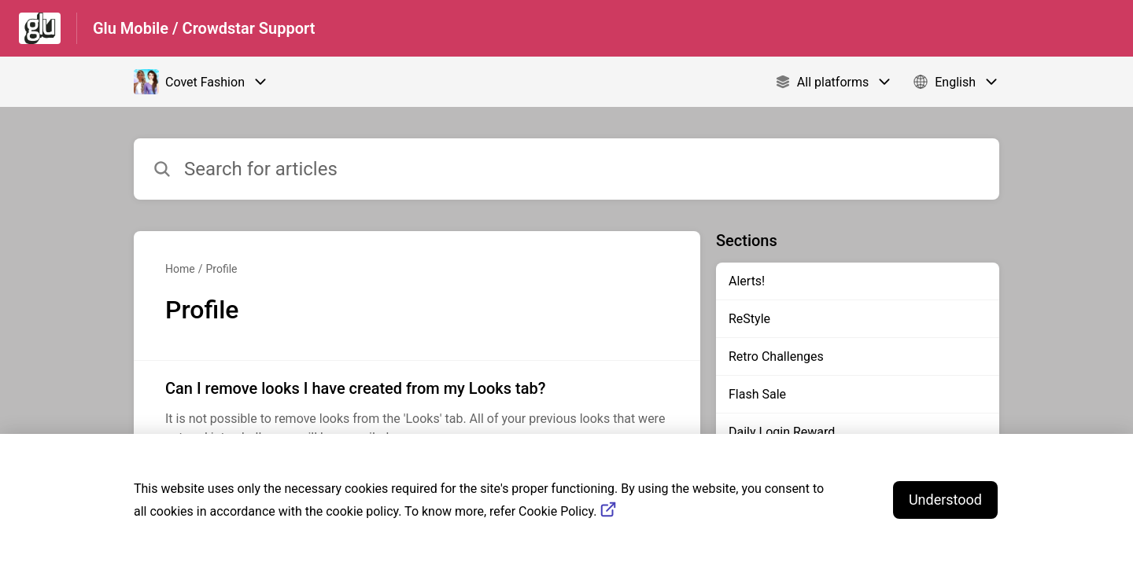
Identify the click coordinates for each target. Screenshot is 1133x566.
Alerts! (747, 281)
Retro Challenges (776, 356)
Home (180, 269)
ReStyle (749, 318)
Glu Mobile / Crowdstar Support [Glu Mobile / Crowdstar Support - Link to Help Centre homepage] (204, 28)
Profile (221, 269)
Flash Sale (757, 394)
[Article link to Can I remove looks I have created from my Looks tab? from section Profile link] (417, 412)
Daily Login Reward (782, 431)
